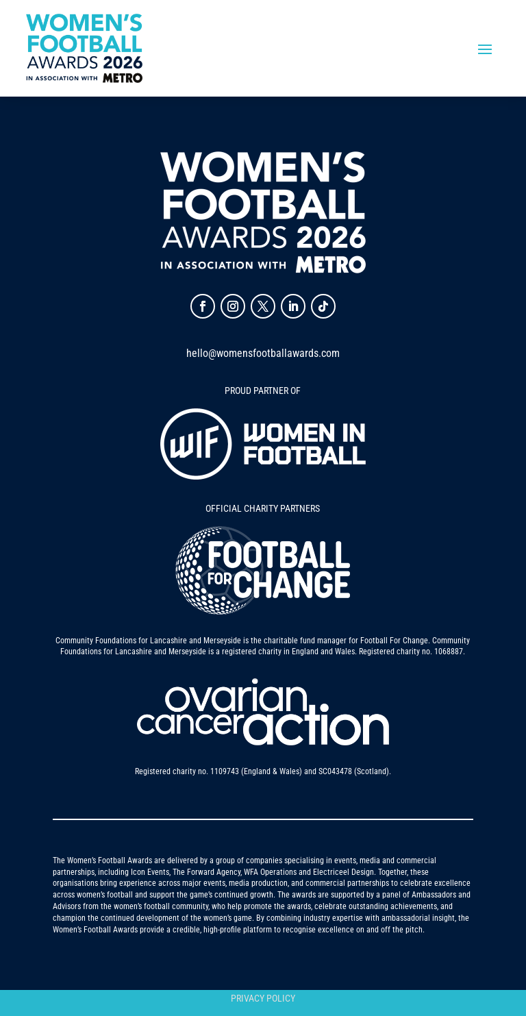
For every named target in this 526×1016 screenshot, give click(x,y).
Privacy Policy (263, 998)
